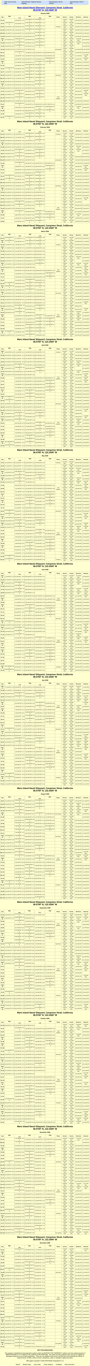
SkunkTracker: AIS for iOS (77, 2)
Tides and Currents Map (10, 2)
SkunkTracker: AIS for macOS (56, 2)
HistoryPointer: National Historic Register (31, 2)
